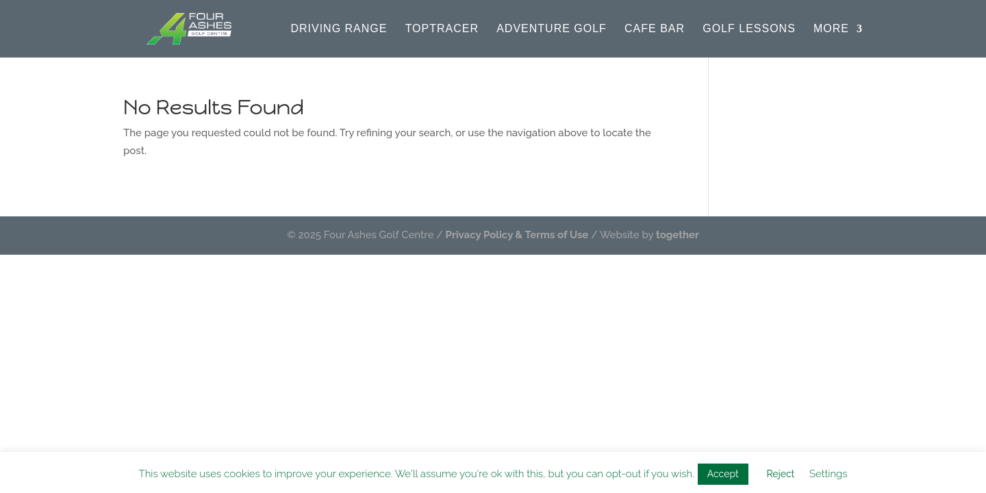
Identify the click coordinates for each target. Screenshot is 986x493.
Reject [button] (780, 473)
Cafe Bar (654, 29)
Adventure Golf (551, 29)
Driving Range (338, 29)
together (677, 235)
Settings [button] (828, 474)
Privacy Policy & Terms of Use (517, 235)
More (831, 29)
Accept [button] (723, 473)
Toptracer (442, 29)
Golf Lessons (749, 29)
